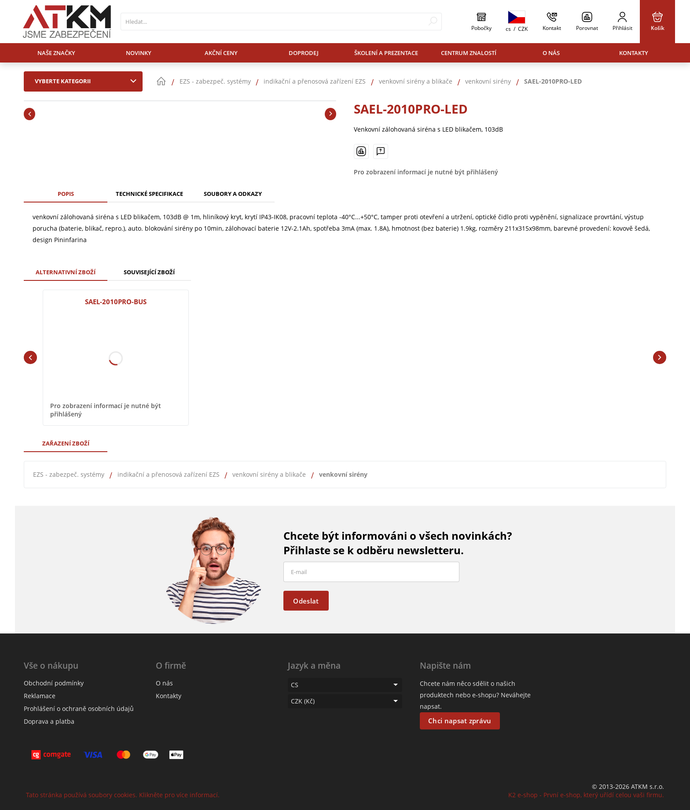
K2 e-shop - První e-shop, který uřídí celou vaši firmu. (586, 795)
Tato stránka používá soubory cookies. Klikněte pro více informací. (123, 795)
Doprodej (304, 53)
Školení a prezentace (386, 53)
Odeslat (306, 600)
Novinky (138, 53)
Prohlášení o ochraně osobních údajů (79, 708)
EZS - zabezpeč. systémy (68, 474)
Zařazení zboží (65, 443)
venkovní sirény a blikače (269, 474)
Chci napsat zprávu (459, 720)
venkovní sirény (343, 474)
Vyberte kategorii (87, 81)
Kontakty (633, 53)
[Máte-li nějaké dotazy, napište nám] (380, 151)
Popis (66, 194)
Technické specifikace (149, 194)
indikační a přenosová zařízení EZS (168, 474)
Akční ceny (221, 53)
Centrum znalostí (468, 53)
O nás (551, 53)
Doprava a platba (49, 721)
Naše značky (56, 53)
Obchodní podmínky (54, 683)
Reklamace (39, 696)
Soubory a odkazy (233, 194)
